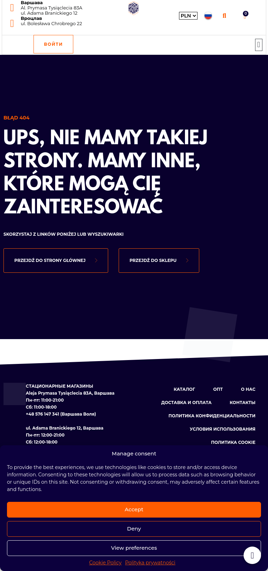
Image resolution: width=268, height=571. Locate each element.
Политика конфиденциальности (212, 415)
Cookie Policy (105, 562)
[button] (224, 15)
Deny (134, 528)
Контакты (242, 402)
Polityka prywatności (150, 562)
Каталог (184, 389)
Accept (134, 509)
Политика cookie (233, 442)
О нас (248, 389)
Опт (218, 389)
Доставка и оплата (186, 402)
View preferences (134, 547)
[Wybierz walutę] (188, 16)
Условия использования (222, 429)
